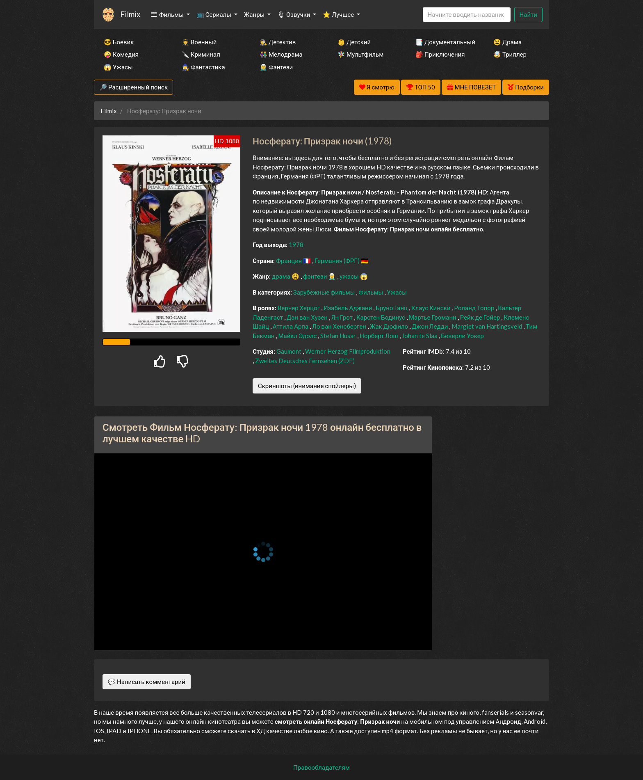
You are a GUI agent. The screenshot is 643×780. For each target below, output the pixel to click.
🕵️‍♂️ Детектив (278, 42)
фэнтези (315, 276)
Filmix (130, 14)
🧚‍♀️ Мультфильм (360, 54)
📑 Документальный (443, 42)
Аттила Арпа (291, 326)
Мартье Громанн (433, 317)
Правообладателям (321, 767)
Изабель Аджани (348, 307)
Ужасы (397, 292)
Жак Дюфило (389, 326)
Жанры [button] (255, 14)
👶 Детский (354, 42)
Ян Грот (342, 317)
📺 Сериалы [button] (214, 14)
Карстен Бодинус (381, 317)
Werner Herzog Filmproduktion (347, 351)
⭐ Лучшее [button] (339, 14)
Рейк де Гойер (481, 317)
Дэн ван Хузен (308, 317)
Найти (528, 14)
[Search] (466, 14)
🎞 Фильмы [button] (167, 14)
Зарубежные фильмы (324, 292)
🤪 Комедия (121, 54)
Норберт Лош (379, 335)
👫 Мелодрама (281, 54)
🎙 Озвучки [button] (294, 14)
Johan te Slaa (420, 335)
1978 (296, 244)
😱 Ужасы (118, 67)
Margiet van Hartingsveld (487, 326)
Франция (289, 260)
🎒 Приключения (440, 54)
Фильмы (371, 292)
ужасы (350, 276)
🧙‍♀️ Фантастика (203, 67)
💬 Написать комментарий (146, 681)
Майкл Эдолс (298, 335)
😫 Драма (507, 42)
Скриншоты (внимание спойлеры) (307, 385)
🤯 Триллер (510, 54)
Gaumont (289, 351)
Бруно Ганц (392, 307)
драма (282, 276)
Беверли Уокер (462, 335)
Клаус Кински (431, 307)
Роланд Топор (475, 307)
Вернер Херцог (299, 307)
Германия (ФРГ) (338, 260)
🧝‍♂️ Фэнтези (276, 67)
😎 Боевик (119, 42)
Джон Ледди (430, 326)
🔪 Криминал (201, 54)
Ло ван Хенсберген (339, 326)
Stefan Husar (338, 335)
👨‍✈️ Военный (199, 42)
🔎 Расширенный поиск (133, 87)
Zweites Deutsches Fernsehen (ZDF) (305, 360)
